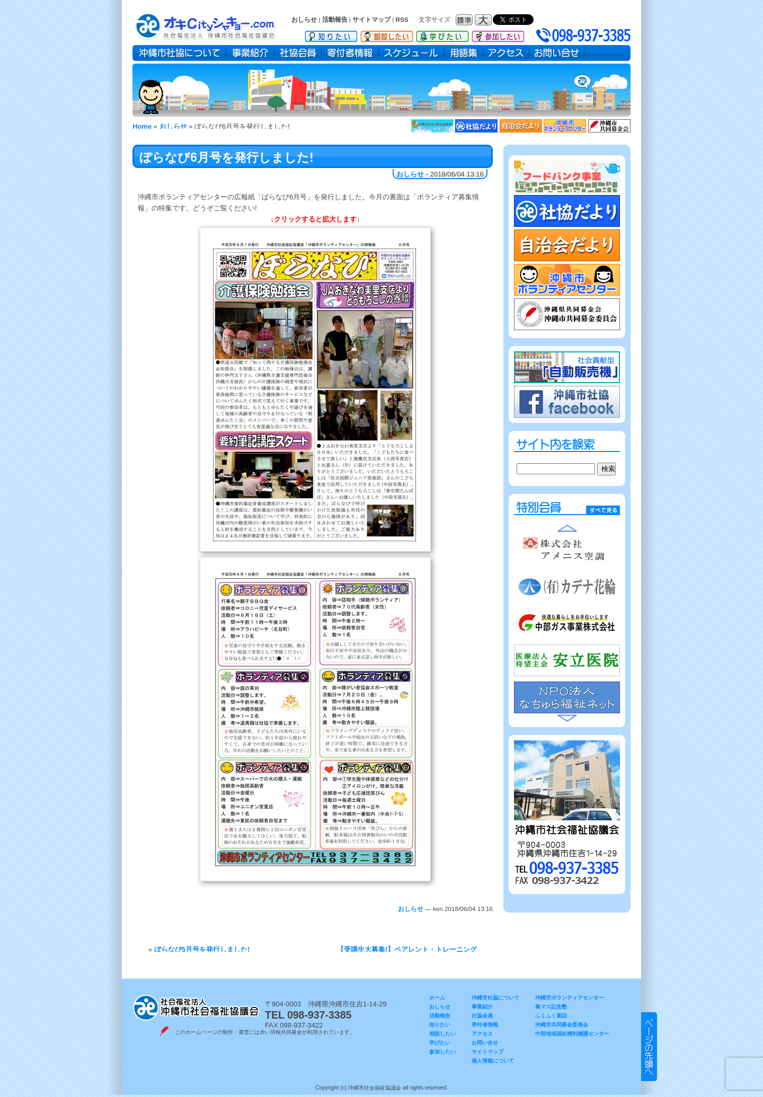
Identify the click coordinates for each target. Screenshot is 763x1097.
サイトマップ (371, 19)
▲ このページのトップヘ (649, 1046)
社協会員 (298, 53)
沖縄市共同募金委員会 (561, 1025)
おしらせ (304, 19)
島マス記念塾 (551, 1007)
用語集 (463, 53)
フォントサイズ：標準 (465, 19)
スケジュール (411, 53)
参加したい (498, 34)
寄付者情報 (350, 53)
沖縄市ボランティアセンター (569, 998)
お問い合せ (556, 53)
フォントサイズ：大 (484, 19)
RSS (402, 19)
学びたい (442, 34)
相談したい (386, 34)
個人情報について (493, 1061)
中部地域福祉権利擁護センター (572, 1034)
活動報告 (335, 19)
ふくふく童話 (551, 1016)
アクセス (506, 53)
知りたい (331, 34)
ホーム (437, 998)
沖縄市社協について (179, 53)
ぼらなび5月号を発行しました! (202, 949)
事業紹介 (250, 53)
